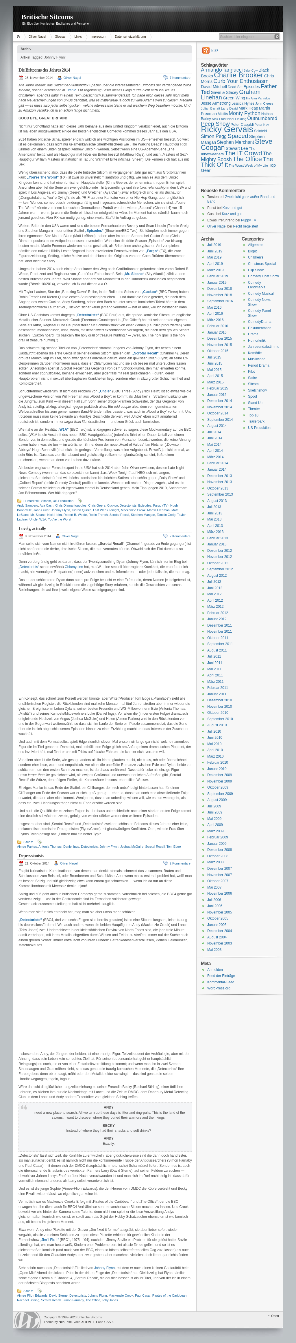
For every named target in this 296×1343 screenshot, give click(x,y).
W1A (42, 519)
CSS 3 (109, 1322)
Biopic (253, 251)
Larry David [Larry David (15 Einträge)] (229, 108)
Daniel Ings (71, 846)
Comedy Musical (261, 294)
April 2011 (215, 675)
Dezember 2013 (219, 476)
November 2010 (219, 707)
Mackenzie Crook (133, 510)
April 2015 (215, 376)
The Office (93, 1300)
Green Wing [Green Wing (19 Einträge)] (234, 98)
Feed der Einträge (221, 976)
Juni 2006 (214, 906)
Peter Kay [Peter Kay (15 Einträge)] (262, 124)
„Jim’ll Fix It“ (49, 1240)
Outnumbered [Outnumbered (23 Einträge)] (262, 118)
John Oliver (41, 510)
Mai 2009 (214, 819)
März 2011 (215, 682)
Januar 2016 (217, 332)
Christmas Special (262, 264)
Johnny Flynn (60, 510)
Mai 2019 (214, 257)
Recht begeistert (245, 226)
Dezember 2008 (219, 850)
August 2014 (217, 426)
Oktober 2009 (217, 787)
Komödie (255, 353)
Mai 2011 (214, 669)
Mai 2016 (214, 307)
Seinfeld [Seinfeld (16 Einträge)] (260, 131)
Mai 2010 (214, 744)
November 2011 (219, 631)
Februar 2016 (217, 326)
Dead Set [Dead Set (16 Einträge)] (235, 87)
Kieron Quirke (81, 510)
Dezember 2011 (219, 625)
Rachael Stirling (28, 1300)
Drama (253, 334)
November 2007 (219, 875)
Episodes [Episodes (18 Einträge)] (251, 86)
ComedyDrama (259, 322)
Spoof (252, 396)
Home (19, 36)
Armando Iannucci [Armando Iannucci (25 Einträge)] (222, 70)
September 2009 (220, 794)
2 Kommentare (180, 536)
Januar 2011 (217, 694)
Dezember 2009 (219, 775)
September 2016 (220, 301)
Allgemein (255, 245)
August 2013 (217, 501)
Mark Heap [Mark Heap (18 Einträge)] (248, 108)
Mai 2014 (214, 445)
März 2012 (215, 607)
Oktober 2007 (217, 881)
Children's (255, 257)
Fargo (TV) (161, 505)
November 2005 (219, 912)
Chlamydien (74, 567)
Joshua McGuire (131, 846)
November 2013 (219, 482)
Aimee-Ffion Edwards (32, 1295)
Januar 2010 (217, 769)
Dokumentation (259, 328)
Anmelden (215, 970)
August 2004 (217, 937)
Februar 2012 (217, 613)
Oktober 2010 (217, 713)
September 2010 (220, 719)
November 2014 (219, 407)
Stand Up (255, 403)
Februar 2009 (217, 837)
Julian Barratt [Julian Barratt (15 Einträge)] (210, 108)
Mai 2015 (214, 370)
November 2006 (219, 893)
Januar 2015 (217, 395)
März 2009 (215, 831)
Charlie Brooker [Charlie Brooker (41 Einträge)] (238, 75)
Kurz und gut (232, 208)
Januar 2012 (217, 619)
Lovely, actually (32, 528)
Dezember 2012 (219, 551)
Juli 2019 (214, 245)
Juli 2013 (214, 507)
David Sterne (58, 1295)
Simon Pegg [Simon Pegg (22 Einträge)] (214, 136)
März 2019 (215, 270)
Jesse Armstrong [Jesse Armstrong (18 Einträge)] (216, 103)
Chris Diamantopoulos (70, 505)
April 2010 (215, 750)
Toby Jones (110, 1300)
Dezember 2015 (219, 338)
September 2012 (220, 569)
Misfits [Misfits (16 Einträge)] (223, 114)
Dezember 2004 (219, 931)
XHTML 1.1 (89, 1322)
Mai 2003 (214, 950)
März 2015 (215, 382)
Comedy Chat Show (263, 276)
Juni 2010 (214, 738)
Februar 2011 (217, 688)
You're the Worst (59, 519)
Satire (252, 378)
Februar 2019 (217, 276)
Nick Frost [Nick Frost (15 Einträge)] (219, 119)
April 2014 (215, 451)
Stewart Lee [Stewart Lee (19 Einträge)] (237, 148)
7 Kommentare (180, 77)
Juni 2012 (214, 588)
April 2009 (215, 825)
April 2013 (215, 526)
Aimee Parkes (27, 846)
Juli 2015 (214, 357)
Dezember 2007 (219, 869)
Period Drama (258, 365)
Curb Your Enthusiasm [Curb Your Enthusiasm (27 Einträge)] (241, 81)
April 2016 (215, 314)
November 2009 (219, 781)
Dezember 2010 (219, 700)
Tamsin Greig (166, 514)
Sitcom (46, 501)
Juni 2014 (214, 438)
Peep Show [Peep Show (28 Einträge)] (215, 124)
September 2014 (220, 420)
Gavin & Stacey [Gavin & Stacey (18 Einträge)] (224, 92)
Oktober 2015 (217, 351)
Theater (254, 409)
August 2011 (217, 650)
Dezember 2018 (219, 289)
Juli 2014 (214, 432)
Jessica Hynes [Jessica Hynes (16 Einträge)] (243, 103)
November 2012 (219, 557)
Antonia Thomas (50, 846)
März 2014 (215, 457)
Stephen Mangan (143, 514)
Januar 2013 (217, 544)
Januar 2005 (217, 925)
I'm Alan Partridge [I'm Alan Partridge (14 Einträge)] (258, 98)
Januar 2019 (217, 283)
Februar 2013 (217, 538)
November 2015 (219, 345)
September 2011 (220, 644)
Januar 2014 (217, 469)
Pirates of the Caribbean (169, 1295)
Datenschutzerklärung (130, 36)
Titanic (71, 90)
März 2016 (215, 320)
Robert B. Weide (75, 514)
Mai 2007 (214, 887)
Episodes (144, 505)
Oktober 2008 (217, 856)
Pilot (251, 372)
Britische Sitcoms (47, 17)
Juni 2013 (214, 513)
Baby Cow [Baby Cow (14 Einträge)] (251, 70)
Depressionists (30, 855)
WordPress (27, 1320)
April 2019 (215, 264)
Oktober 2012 (217, 563)
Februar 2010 (217, 762)
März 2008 (215, 862)
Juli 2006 (214, 900)
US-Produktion (63, 501)
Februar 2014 (217, 463)
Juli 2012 (214, 582)
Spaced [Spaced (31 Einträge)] (237, 135)
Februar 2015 (217, 388)
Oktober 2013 (217, 488)
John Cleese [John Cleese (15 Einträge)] (264, 103)
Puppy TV (248, 220)
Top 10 (253, 415)
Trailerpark (256, 421)
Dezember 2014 (219, 401)
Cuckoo (112, 505)
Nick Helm (54, 514)
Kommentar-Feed (220, 982)
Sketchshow (257, 390)
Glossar (60, 36)
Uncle (33, 519)
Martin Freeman (158, 510)
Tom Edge (173, 846)
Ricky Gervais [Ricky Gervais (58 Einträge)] (227, 129)
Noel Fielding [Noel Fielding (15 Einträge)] (236, 119)
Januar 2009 (217, 844)
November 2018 (219, 295)
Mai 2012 (214, 594)
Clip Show (256, 270)
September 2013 (220, 494)
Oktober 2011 (217, 638)
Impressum (98, 36)
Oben (275, 1315)
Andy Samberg (27, 505)
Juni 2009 (214, 812)
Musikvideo (256, 359)
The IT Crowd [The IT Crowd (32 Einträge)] (243, 153)
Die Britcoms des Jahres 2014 (44, 70)
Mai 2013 (214, 519)
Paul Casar (143, 1295)
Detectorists (128, 505)
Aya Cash (46, 505)
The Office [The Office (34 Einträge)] (247, 159)
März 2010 (215, 756)
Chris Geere (96, 505)
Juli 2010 (214, 731)
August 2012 (217, 576)
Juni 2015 (214, 363)
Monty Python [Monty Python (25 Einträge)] (244, 113)
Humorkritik (31, 501)
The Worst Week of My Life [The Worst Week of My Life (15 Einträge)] (248, 165)
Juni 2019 (214, 251)
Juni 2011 (214, 663)
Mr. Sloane (38, 514)
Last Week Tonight (106, 510)
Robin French (98, 514)
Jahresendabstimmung (265, 347)
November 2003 (219, 943)
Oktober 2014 (217, 413)
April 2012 (215, 600)
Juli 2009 (214, 806)
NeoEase (65, 1322)
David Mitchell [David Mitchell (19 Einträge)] (214, 86)
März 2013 (215, 532)
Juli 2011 (214, 656)
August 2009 (217, 800)
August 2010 (217, 725)
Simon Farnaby (73, 1300)
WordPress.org (218, 988)
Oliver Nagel (37, 36)
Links (78, 36)
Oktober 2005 (217, 918)
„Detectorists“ (28, 567)
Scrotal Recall (119, 514)
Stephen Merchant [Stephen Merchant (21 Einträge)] (235, 142)
